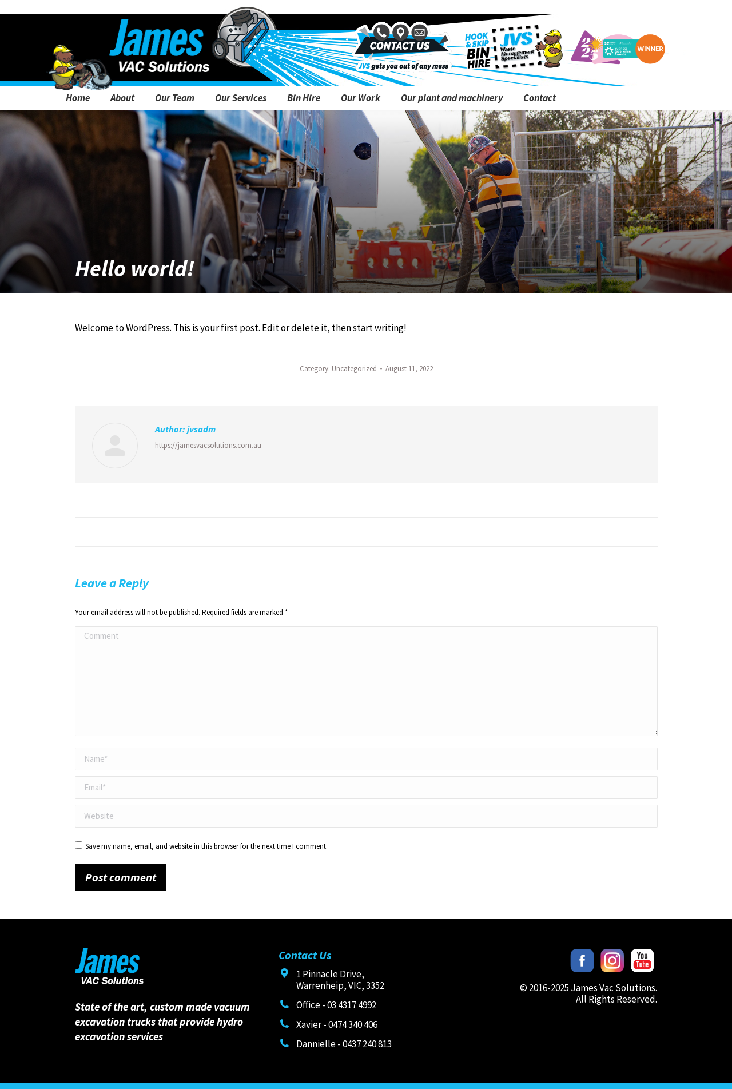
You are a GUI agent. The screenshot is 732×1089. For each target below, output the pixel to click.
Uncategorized (354, 368)
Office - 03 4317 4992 (336, 1005)
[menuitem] (77, 98)
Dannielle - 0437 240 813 (344, 1044)
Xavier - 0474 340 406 (336, 1024)
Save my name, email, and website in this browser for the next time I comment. (206, 846)
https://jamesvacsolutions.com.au (208, 445)
